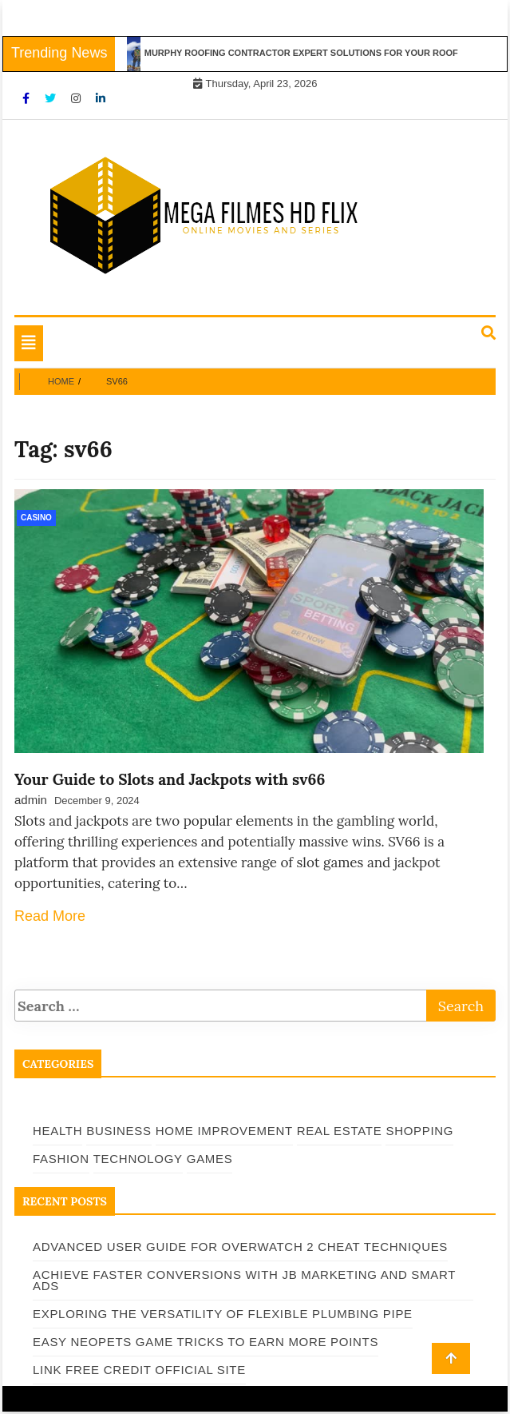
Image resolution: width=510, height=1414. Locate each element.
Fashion (61, 1158)
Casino (36, 517)
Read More (49, 916)
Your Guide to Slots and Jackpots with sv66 (169, 779)
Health (57, 1130)
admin (30, 800)
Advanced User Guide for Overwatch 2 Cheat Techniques (240, 1246)
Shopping (419, 1130)
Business (118, 1130)
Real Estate (339, 1130)
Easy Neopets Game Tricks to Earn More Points (205, 1341)
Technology (138, 1158)
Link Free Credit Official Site (139, 1369)
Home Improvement (224, 1130)
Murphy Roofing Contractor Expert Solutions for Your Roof (306, 53)
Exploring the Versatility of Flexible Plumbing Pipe (223, 1313)
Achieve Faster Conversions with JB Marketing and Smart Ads (244, 1280)
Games (210, 1158)
